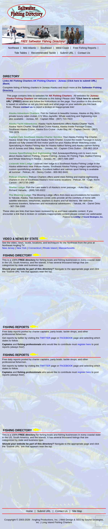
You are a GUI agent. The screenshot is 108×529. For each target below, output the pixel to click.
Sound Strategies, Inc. (93, 217)
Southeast (46, 47)
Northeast (13, 47)
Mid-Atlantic (29, 47)
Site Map (77, 511)
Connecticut (34, 248)
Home (29, 511)
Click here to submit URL (82, 80)
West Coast (62, 47)
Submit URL (66, 52)
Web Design (66, 519)
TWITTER (45, 338)
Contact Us (84, 52)
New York (22, 248)
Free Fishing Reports (84, 47)
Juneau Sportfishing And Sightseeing (30, 153)
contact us (27, 107)
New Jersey (8, 248)
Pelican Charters (18, 177)
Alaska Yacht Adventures (23, 123)
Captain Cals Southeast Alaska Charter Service (35, 137)
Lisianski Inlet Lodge (20, 163)
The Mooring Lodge (20, 195)
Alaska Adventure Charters (24, 113)
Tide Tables (20, 52)
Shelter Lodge (17, 187)
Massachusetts (67, 248)
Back (6, 83)
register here (84, 344)
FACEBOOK (66, 338)
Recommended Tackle (43, 52)
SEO (78, 519)
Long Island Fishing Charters (57, 522)
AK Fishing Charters (21, 80)
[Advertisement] (43, 63)
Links (6, 80)
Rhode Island (50, 248)
